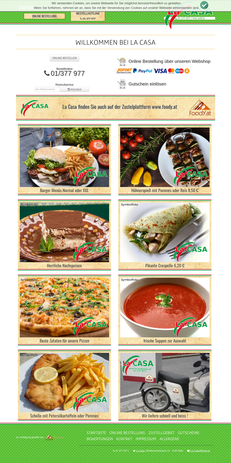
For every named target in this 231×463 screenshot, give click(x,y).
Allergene (169, 438)
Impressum (146, 438)
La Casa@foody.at (200, 450)
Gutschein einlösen (141, 83)
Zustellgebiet (161, 432)
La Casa (140, 450)
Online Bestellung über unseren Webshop (163, 61)
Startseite (96, 432)
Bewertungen (100, 438)
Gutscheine (188, 432)
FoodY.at (54, 437)
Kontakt (124, 438)
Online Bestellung (127, 432)
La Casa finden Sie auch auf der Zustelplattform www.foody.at (119, 106)
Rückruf (75, 89)
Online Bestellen (64, 58)
